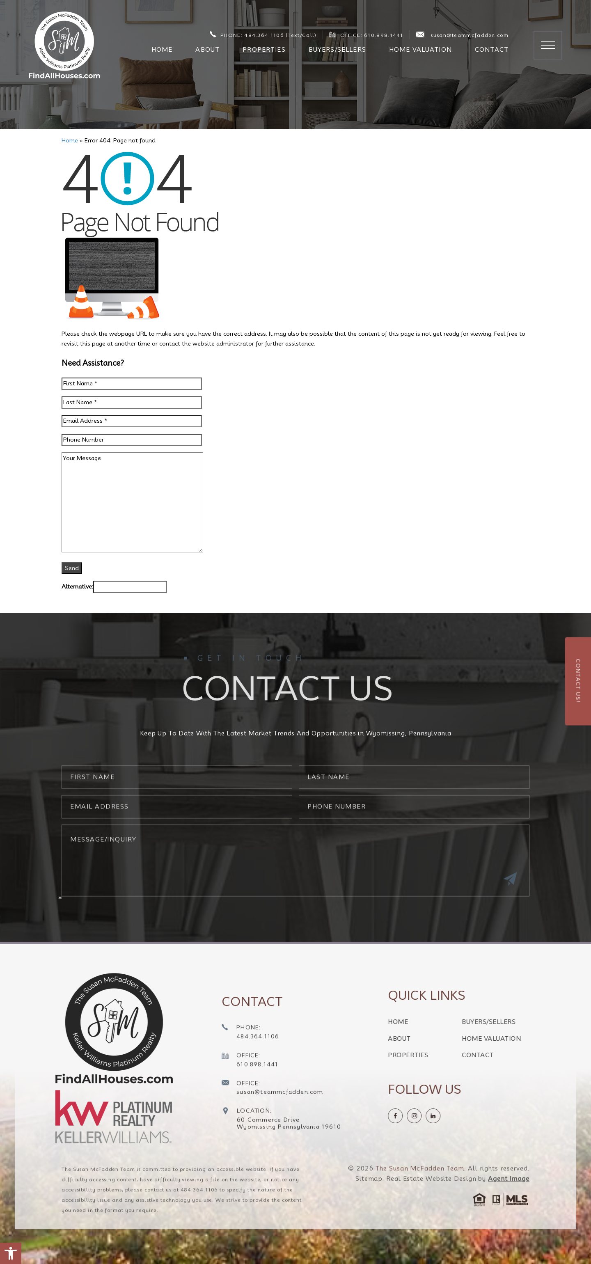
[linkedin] (451, 1115)
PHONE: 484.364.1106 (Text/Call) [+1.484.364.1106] (263, 34)
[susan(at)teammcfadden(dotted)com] (272, 1106)
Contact (492, 49)
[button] (10, 1253)
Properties (264, 49)
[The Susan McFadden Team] (64, 44)
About (207, 49)
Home (162, 49)
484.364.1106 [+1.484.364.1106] (199, 1207)
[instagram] (432, 1115)
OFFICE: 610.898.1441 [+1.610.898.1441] (366, 34)
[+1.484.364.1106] (250, 1051)
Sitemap (369, 1196)
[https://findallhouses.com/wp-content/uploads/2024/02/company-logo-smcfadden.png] (111, 1028)
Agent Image (508, 1196)
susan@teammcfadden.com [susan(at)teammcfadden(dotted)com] (462, 35)
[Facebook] (413, 1115)
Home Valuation (420, 49)
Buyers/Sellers (337, 49)
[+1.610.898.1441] (250, 1078)
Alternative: (77, 586)
